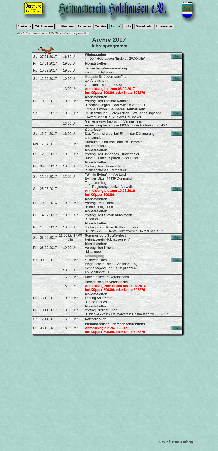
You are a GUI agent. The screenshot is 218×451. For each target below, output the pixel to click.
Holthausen (65, 26)
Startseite (24, 26)
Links (128, 26)
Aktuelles (84, 26)
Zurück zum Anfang (175, 442)
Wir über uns (44, 26)
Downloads (144, 26)
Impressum (164, 26)
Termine (100, 26)
